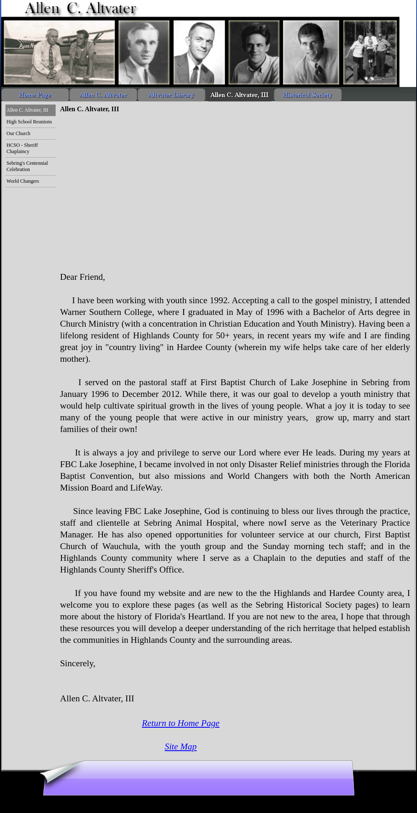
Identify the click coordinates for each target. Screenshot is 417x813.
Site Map (181, 746)
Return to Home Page (180, 723)
